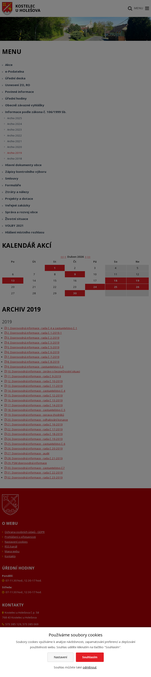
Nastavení (60, 657)
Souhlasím (89, 657)
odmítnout (90, 667)
